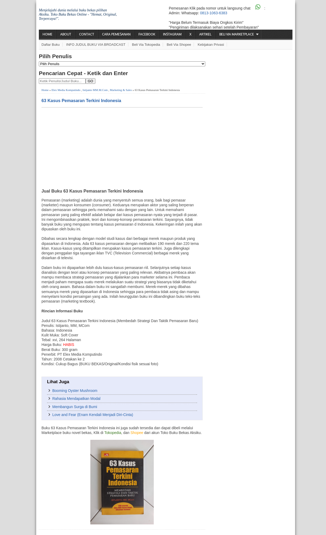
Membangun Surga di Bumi (74, 407)
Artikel (205, 34)
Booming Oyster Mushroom (74, 390)
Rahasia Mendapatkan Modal (76, 398)
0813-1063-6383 (213, 13)
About (65, 34)
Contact (86, 34)
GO (90, 81)
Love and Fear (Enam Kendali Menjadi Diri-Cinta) (92, 415)
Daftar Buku (50, 45)
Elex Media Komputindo (66, 90)
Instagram (172, 34)
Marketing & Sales (121, 90)
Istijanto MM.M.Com (95, 90)
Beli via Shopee (179, 45)
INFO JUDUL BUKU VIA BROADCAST (95, 45)
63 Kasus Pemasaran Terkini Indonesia (81, 100)
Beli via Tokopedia (146, 45)
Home (47, 34)
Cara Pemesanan (116, 34)
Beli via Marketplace (236, 34)
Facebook (146, 34)
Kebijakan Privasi (211, 45)
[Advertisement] (122, 147)
